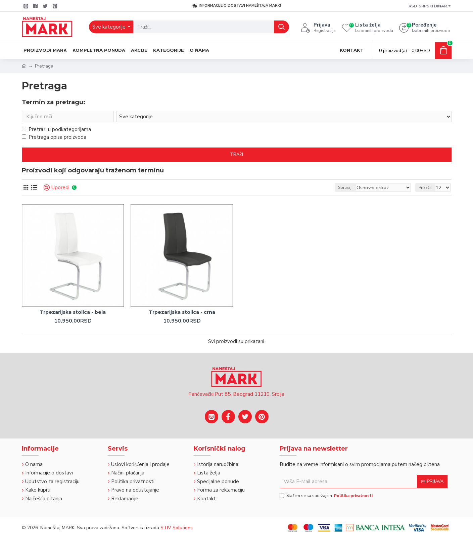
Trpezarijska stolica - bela (73, 313)
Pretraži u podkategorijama (56, 130)
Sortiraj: (354, 189)
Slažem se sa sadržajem (327, 496)
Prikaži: (427, 189)
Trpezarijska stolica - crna (182, 313)
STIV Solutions (176, 528)
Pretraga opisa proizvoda (54, 138)
